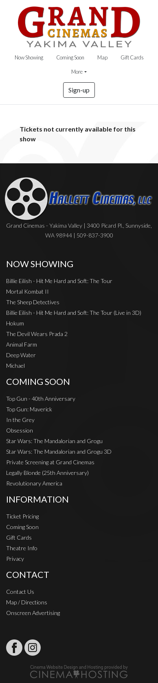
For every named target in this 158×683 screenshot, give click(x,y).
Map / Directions (26, 602)
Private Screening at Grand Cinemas (50, 462)
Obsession (19, 430)
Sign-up (79, 90)
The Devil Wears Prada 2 (37, 333)
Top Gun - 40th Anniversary (40, 398)
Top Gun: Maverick (29, 409)
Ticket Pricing (22, 516)
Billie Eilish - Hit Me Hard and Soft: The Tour (59, 280)
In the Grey (20, 419)
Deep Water (21, 354)
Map (102, 57)
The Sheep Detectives (32, 302)
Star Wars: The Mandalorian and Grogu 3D (59, 451)
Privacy (15, 558)
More (77, 71)
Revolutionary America (34, 483)
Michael (15, 365)
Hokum (15, 323)
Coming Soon (70, 57)
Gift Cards (132, 57)
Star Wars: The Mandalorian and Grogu (54, 440)
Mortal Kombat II (27, 291)
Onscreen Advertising (33, 612)
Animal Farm (21, 344)
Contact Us (20, 591)
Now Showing (29, 57)
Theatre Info (21, 548)
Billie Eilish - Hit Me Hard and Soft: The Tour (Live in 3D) (73, 312)
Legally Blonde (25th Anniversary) (47, 472)
